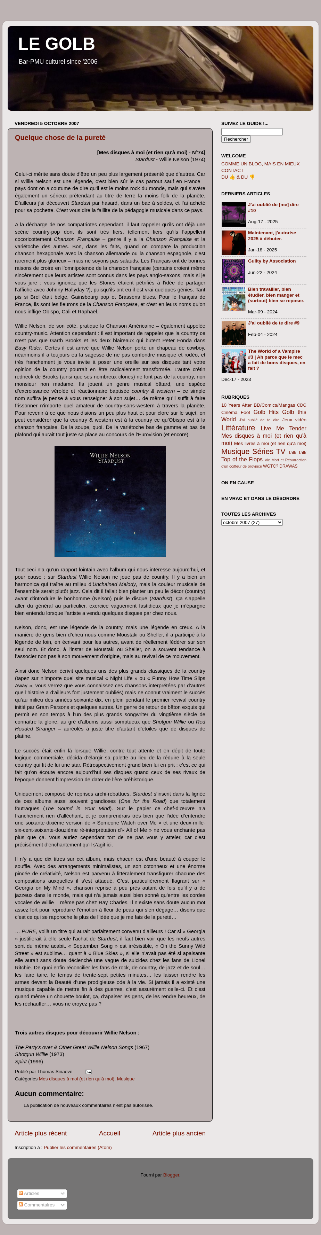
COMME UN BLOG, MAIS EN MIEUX (260, 163)
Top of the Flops (242, 459)
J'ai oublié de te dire (259, 420)
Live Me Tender (283, 428)
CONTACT (232, 170)
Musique (126, 1078)
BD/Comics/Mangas (274, 405)
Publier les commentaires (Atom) (78, 1147)
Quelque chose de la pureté (60, 137)
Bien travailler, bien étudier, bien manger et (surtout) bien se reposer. (276, 295)
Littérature (238, 427)
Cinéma (229, 412)
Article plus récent (41, 1133)
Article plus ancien (179, 1133)
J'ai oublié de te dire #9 (273, 323)
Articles (29, 1193)
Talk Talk (297, 452)
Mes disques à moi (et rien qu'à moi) (76, 1078)
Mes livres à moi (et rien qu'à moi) (270, 443)
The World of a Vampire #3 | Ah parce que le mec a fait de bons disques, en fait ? (276, 360)
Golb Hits (266, 412)
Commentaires (37, 1204)
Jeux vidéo (294, 419)
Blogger (171, 1175)
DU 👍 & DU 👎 (238, 177)
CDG (301, 405)
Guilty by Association (272, 261)
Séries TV (269, 451)
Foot (245, 412)
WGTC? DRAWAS (280, 466)
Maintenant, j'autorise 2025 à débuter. (272, 235)
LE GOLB (56, 44)
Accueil (109, 1133)
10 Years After (236, 405)
